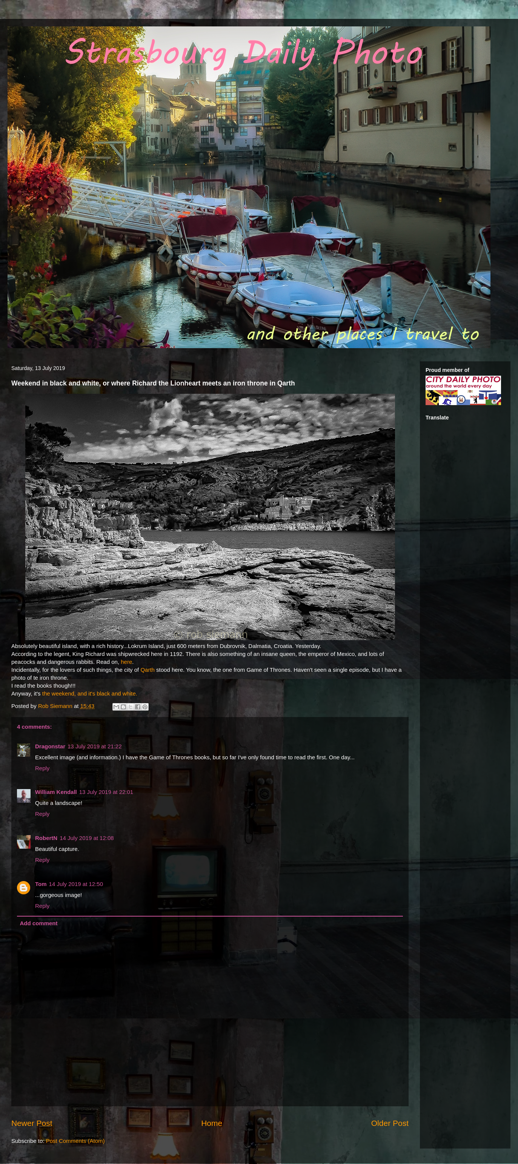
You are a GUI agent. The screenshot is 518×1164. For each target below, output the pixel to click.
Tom (41, 884)
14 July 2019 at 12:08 (87, 838)
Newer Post (31, 1123)
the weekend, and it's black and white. (89, 693)
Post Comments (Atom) (75, 1141)
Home (211, 1123)
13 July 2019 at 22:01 (106, 792)
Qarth (147, 669)
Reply (42, 768)
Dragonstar (50, 746)
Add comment (39, 923)
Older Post (390, 1123)
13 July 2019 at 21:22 (94, 746)
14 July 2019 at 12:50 (76, 884)
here (126, 662)
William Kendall (56, 792)
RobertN (46, 838)
